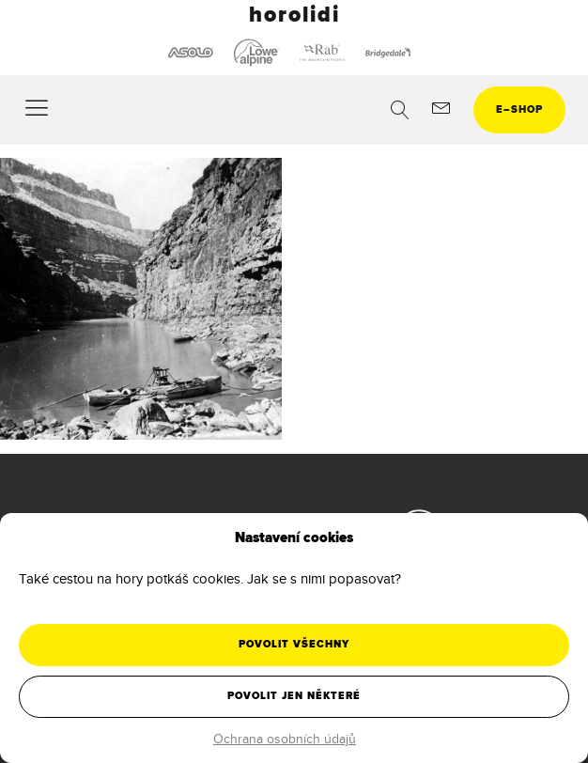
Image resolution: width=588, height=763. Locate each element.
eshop (519, 109)
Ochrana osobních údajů (284, 738)
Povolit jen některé (294, 696)
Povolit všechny (294, 644)
